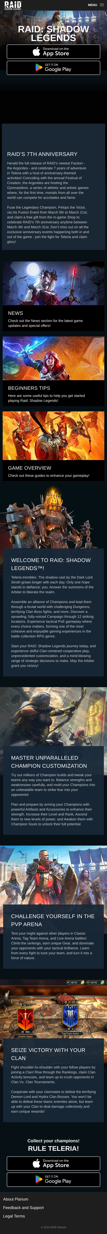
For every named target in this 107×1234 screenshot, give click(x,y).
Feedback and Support (23, 1207)
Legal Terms (14, 1216)
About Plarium (15, 1199)
